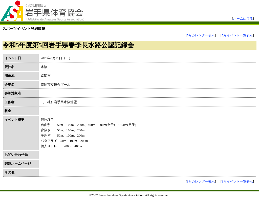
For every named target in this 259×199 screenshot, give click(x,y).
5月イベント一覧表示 (237, 35)
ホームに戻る (243, 18)
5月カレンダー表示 (201, 35)
